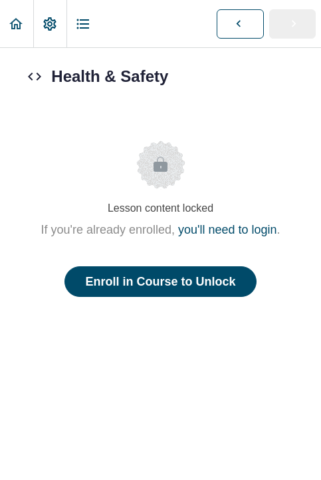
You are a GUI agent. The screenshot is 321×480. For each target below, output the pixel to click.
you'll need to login (227, 229)
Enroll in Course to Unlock (160, 281)
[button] (16, 23)
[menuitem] (49, 23)
